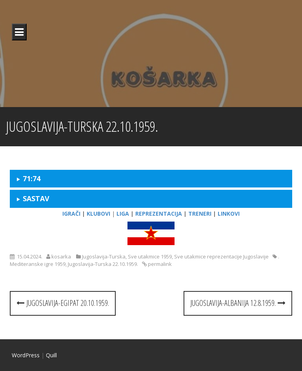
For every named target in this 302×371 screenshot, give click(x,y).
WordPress (26, 355)
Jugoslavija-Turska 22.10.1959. (103, 263)
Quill (51, 355)
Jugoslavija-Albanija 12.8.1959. (238, 303)
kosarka (61, 256)
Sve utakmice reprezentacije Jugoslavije (221, 256)
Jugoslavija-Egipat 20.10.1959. (62, 303)
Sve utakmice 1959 (150, 256)
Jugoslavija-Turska (104, 256)
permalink (159, 263)
